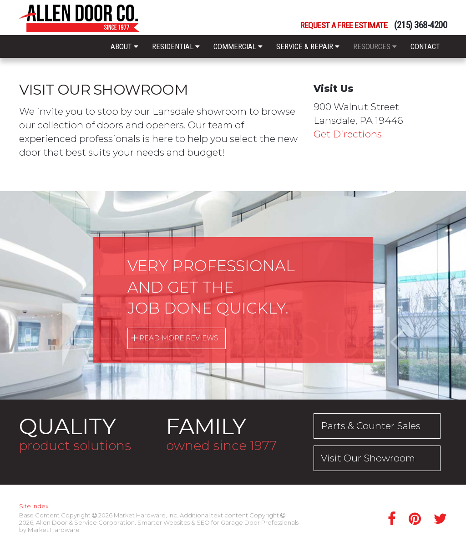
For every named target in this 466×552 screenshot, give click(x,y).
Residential (176, 46)
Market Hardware (54, 529)
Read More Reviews (178, 338)
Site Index (34, 506)
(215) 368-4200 (420, 25)
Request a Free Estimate (343, 25)
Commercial (238, 46)
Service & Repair (307, 46)
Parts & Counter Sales (371, 425)
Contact (425, 46)
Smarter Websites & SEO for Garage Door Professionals (218, 522)
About (124, 46)
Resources (375, 46)
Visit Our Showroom (368, 458)
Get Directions (348, 134)
